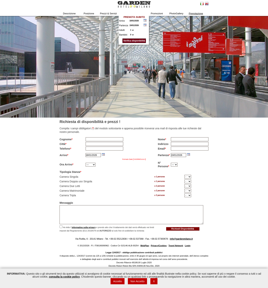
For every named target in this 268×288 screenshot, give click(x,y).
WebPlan (144, 245)
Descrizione (69, 13)
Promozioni (157, 13)
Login (187, 245)
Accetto (117, 281)
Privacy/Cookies (159, 245)
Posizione (89, 13)
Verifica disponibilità (134, 40)
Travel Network (175, 245)
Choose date (144, 20)
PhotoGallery (176, 13)
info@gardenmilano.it (181, 239)
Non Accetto (137, 281)
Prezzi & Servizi (108, 13)
